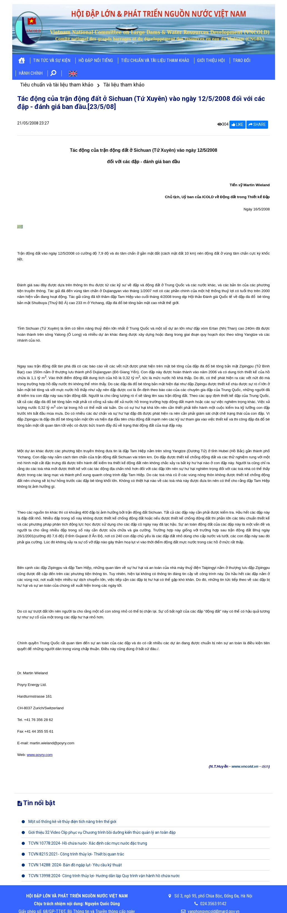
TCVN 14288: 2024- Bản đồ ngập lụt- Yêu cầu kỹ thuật (72, 865)
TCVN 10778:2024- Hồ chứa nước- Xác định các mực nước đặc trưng (84, 843)
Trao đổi (241, 60)
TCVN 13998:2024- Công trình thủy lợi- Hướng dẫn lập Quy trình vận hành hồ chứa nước (101, 876)
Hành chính (31, 73)
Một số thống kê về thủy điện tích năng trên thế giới (69, 821)
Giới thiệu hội (211, 60)
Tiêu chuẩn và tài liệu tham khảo (155, 60)
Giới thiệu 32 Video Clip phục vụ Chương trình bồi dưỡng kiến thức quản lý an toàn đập (99, 832)
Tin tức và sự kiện (51, 60)
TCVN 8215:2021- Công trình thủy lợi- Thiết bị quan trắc (73, 854)
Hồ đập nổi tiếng (95, 60)
